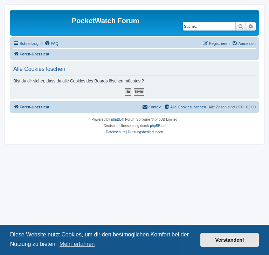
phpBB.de (157, 126)
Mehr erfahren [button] (77, 244)
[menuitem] (51, 43)
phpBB (116, 119)
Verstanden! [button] (229, 240)
